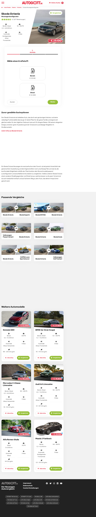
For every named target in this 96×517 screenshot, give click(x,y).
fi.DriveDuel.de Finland (32, 506)
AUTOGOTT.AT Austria (26, 496)
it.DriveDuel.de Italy (25, 503)
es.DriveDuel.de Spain (25, 499)
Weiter (52, 102)
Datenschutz (27, 486)
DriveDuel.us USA (39, 496)
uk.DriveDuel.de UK (37, 499)
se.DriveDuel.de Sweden (38, 503)
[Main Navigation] (2, 2)
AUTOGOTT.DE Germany (12, 496)
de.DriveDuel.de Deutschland (52, 496)
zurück (12, 102)
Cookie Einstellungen (31, 488)
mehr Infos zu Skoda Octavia (11, 131)
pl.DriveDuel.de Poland (12, 503)
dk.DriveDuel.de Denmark (52, 503)
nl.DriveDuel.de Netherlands (51, 499)
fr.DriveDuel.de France (12, 499)
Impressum (27, 483)
